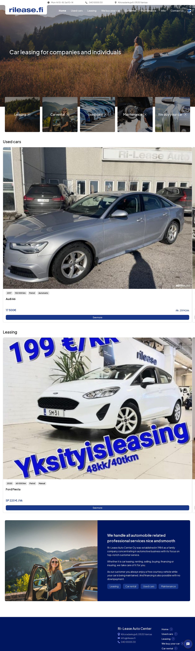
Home (62, 10)
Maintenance (148, 10)
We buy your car (110, 10)
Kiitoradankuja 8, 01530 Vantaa (132, 3)
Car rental (130, 10)
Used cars (77, 10)
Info (163, 10)
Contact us (177, 10)
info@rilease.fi (128, 638)
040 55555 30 (96, 3)
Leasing (91, 10)
